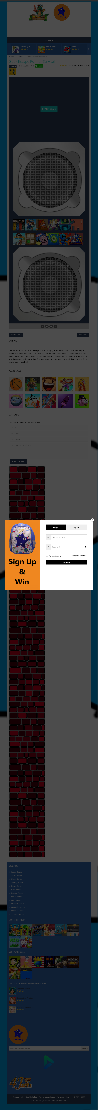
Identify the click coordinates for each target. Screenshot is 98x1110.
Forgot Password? (79, 555)
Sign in (66, 562)
